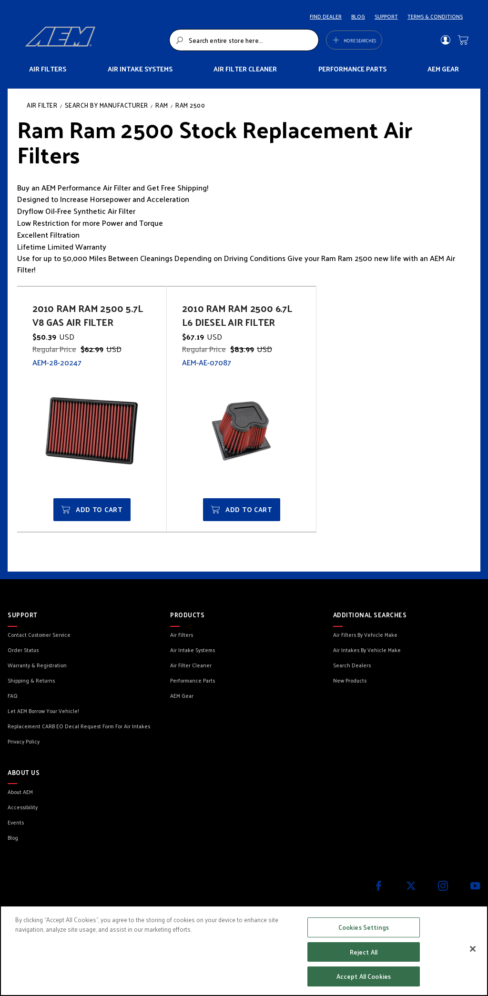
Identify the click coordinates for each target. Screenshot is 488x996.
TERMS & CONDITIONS (435, 16)
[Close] (472, 948)
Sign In (445, 40)
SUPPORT (386, 16)
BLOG (358, 16)
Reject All (363, 951)
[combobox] (244, 40)
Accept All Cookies (363, 976)
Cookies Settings (363, 927)
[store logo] (94, 40)
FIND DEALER (326, 16)
